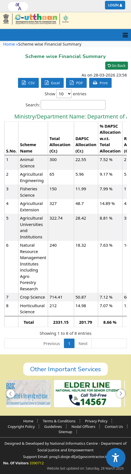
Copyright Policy (21, 426)
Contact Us (114, 426)
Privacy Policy (96, 420)
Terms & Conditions (59, 420)
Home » (10, 44)
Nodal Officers (83, 426)
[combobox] (18, 6)
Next (83, 343)
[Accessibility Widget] (115, 457)
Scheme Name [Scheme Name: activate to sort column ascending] (28, 148)
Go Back (116, 65)
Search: (65, 105)
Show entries (65, 93)
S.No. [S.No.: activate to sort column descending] (11, 151)
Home (28, 420)
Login (113, 5)
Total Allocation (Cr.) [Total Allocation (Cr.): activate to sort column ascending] (60, 145)
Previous (51, 343)
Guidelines (53, 426)
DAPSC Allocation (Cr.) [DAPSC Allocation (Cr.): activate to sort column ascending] (86, 145)
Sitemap (65, 431)
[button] (10, 393)
